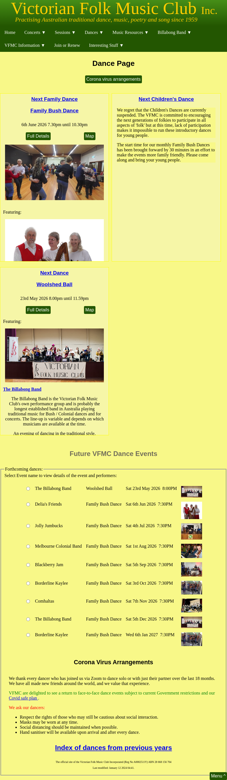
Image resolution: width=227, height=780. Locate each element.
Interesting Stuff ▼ (106, 45)
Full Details (38, 136)
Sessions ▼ (65, 32)
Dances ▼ (94, 32)
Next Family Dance (54, 99)
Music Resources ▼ (131, 32)
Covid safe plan (23, 698)
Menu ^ (218, 776)
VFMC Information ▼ (24, 45)
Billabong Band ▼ (174, 32)
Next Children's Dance (166, 99)
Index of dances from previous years (113, 747)
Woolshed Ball (54, 284)
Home (9, 32)
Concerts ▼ (35, 32)
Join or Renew (67, 45)
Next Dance (54, 273)
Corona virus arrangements (113, 79)
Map (89, 136)
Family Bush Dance (55, 111)
